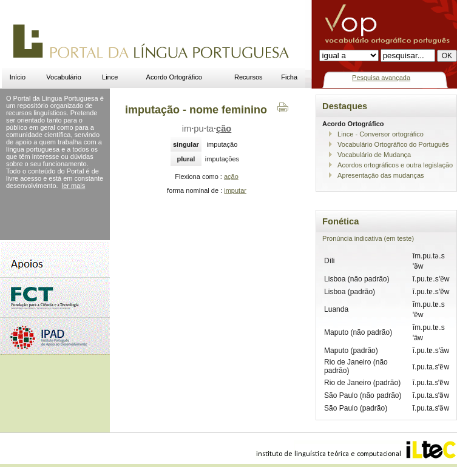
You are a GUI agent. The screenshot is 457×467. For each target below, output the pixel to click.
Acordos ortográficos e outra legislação (395, 165)
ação (231, 176)
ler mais (74, 185)
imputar (235, 190)
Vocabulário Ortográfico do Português (393, 144)
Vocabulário (63, 77)
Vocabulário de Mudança (374, 154)
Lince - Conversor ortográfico (380, 134)
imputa (207, 128)
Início (17, 77)
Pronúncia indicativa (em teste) (368, 238)
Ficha (289, 77)
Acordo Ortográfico (174, 77)
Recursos (248, 77)
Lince (110, 77)
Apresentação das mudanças (380, 175)
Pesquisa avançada (381, 77)
